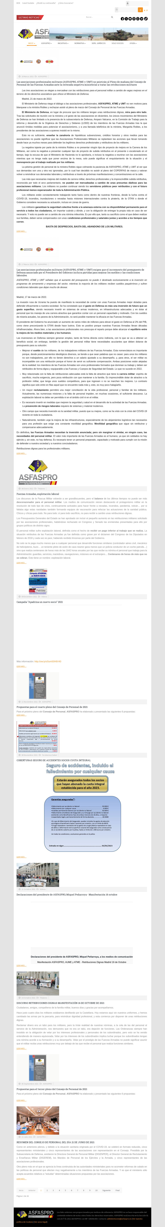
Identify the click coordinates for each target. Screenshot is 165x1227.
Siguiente (106, 1190)
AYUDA (133, 43)
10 (96, 1190)
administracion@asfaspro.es (119, 1218)
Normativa (80, 43)
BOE (18, 3)
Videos (44, 596)
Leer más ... (21, 231)
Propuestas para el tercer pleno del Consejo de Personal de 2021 (52, 1089)
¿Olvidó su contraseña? (46, 3)
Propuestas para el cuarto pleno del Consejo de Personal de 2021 (52, 706)
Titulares (41, 488)
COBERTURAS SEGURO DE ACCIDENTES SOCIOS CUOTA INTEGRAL (54, 760)
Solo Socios (118, 43)
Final (117, 1190)
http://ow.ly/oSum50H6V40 (47, 661)
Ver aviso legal (40, 1222)
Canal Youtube (28, 3)
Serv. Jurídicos (99, 43)
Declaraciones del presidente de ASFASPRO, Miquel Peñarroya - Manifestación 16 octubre (67, 894)
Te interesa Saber (49, 755)
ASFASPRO (46, 43)
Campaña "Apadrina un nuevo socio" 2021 (40, 601)
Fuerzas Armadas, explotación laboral (38, 493)
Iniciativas (63, 43)
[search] (99, 17)
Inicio (31, 43)
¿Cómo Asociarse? (65, 3)
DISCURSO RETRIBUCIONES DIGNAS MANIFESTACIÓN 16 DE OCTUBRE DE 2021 (60, 1002)
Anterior (31, 1190)
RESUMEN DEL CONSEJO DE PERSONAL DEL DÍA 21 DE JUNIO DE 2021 (55, 1142)
